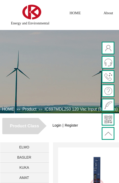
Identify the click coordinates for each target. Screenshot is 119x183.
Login (56, 125)
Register (71, 125)
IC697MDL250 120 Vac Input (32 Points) (81, 109)
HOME (75, 13)
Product (29, 109)
